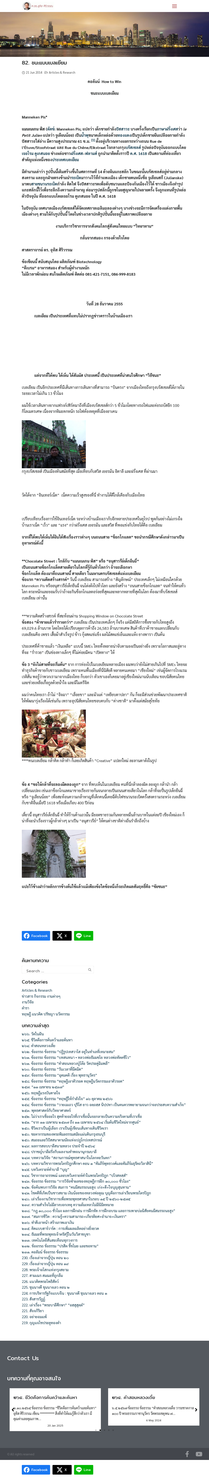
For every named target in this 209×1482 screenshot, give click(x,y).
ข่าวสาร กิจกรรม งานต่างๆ (41, 996)
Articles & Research (62, 72)
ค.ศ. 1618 (138, 153)
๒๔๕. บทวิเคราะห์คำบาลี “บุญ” (45, 1169)
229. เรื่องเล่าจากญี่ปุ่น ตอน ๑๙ (45, 1263)
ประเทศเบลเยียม (65, 159)
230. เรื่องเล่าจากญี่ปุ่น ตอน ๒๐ (45, 1257)
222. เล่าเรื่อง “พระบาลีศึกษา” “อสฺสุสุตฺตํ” (53, 1305)
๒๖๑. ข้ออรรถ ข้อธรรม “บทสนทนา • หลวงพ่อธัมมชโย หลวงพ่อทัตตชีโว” (76, 1057)
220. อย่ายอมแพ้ (34, 1316)
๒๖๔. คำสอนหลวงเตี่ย (38, 1045)
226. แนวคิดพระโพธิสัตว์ (40, 1281)
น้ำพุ (84, 135)
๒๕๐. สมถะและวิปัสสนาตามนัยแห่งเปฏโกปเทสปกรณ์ (62, 1140)
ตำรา (25, 1008)
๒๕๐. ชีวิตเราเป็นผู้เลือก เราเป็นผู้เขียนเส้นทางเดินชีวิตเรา (65, 1128)
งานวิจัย (28, 1002)
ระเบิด (76, 177)
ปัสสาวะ (123, 128)
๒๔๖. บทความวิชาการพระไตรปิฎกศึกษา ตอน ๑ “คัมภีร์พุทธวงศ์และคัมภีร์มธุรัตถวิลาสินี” (87, 1163)
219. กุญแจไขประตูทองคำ (41, 1322)
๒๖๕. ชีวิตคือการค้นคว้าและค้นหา (47, 1039)
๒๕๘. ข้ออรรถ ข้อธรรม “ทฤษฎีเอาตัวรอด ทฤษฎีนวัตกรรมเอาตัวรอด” (73, 1081)
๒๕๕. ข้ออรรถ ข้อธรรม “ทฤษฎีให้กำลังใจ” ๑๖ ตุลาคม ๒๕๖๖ (67, 1098)
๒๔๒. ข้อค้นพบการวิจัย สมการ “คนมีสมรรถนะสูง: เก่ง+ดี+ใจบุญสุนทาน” (76, 1187)
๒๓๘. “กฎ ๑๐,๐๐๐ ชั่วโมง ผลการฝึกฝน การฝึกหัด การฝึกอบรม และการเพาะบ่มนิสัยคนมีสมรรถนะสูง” (98, 1210)
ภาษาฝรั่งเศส (167, 128)
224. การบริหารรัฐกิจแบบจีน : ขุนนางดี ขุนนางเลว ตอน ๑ (64, 1293)
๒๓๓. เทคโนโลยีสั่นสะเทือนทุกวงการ (49, 1240)
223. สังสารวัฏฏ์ (33, 1299)
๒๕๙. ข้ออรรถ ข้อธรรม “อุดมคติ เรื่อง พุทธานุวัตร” (59, 1075)
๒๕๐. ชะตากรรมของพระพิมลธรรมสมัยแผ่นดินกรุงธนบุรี (63, 1134)
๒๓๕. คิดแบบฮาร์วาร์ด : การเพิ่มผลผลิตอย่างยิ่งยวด (60, 1228)
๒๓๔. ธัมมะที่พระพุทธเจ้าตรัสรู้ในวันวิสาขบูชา (56, 1234)
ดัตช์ (50, 128)
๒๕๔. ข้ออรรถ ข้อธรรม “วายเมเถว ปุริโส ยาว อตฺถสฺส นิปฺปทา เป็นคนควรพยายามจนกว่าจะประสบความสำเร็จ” (104, 1104)
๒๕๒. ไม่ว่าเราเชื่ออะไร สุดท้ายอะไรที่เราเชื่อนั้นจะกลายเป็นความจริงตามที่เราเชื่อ (82, 1116)
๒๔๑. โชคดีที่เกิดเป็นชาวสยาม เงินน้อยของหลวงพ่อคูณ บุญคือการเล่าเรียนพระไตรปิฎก (86, 1193)
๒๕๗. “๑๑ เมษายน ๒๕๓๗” (43, 1087)
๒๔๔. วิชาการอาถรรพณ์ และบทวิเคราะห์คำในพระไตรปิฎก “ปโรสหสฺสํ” (75, 1175)
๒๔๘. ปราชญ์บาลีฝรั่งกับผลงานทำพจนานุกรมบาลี (59, 1151)
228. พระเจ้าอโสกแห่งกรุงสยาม (45, 1269)
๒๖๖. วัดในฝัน (33, 1033)
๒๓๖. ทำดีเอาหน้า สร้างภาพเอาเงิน (48, 1222)
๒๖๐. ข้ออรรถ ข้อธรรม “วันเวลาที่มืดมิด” (52, 1069)
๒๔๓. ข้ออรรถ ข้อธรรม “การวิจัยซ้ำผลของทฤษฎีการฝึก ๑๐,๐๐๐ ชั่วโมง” (76, 1181)
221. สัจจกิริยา (33, 1310)
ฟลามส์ (91, 153)
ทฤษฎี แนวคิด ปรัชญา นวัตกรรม (46, 1014)
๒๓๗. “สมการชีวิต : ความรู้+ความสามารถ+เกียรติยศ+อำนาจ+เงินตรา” (74, 1216)
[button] (96, 1430)
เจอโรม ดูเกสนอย (36, 153)
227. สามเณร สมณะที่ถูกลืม (42, 1275)
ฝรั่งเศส (77, 153)
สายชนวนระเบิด (44, 183)
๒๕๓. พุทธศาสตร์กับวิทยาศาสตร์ (46, 1110)
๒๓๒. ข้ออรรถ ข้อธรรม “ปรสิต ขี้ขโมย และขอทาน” (60, 1246)
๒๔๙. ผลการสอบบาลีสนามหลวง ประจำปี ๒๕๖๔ (58, 1146)
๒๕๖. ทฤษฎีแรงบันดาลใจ (41, 1093)
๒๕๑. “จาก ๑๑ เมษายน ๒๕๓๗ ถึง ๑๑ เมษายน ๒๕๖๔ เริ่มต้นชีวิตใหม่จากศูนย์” (81, 1122)
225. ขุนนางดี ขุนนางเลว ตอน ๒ (46, 1287)
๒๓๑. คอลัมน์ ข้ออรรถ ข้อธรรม (45, 1252)
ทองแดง (124, 135)
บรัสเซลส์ (133, 147)
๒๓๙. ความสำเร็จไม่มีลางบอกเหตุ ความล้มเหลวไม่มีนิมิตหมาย (68, 1204)
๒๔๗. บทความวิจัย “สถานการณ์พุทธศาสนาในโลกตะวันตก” (66, 1157)
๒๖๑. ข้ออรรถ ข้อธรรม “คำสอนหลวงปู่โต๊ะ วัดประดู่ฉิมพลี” (66, 1063)
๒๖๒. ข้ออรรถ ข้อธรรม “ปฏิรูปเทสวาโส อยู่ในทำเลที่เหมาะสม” (68, 1051)
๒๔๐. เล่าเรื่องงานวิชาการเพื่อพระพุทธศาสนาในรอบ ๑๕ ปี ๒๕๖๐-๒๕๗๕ (76, 1199)
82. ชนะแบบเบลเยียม (44, 63)
